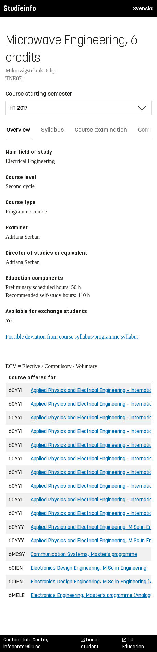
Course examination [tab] (101, 129)
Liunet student (90, 643)
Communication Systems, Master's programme (84, 554)
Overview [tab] (18, 129)
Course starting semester (38, 93)
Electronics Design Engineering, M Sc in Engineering (88, 568)
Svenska (143, 8)
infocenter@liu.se (22, 647)
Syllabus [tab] (52, 129)
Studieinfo (19, 8)
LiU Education (133, 643)
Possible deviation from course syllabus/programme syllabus (72, 337)
